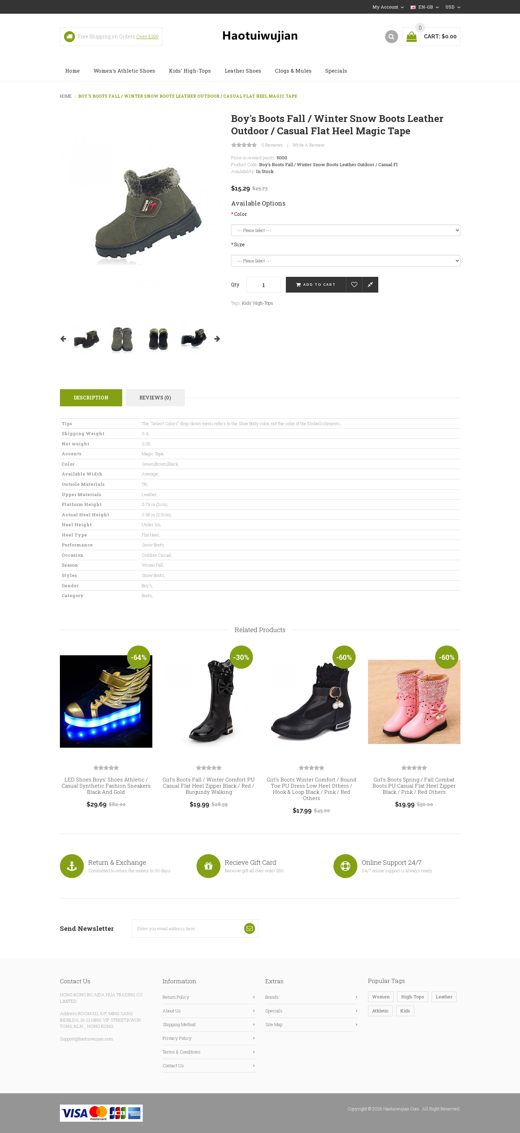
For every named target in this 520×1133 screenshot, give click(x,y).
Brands (272, 997)
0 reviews (272, 145)
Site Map (273, 1024)
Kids (405, 1011)
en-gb (424, 7)
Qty (235, 284)
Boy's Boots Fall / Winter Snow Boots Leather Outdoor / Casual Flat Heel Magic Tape (187, 96)
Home (66, 96)
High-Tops (412, 997)
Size (239, 244)
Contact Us (173, 1065)
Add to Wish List (354, 285)
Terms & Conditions (182, 1052)
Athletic (380, 1011)
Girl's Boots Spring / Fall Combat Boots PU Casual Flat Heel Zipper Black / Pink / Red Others (414, 785)
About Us (172, 1011)
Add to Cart (319, 284)
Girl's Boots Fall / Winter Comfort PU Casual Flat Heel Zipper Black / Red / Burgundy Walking (209, 785)
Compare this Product (370, 285)
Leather (444, 997)
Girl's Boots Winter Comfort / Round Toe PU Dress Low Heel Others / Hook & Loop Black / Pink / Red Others (311, 788)
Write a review (309, 145)
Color (240, 214)
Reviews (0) (155, 397)
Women (381, 997)
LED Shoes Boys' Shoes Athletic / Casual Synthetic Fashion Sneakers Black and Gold (106, 785)
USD (452, 7)
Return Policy (176, 997)
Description (91, 397)
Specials (273, 1011)
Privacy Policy (177, 1038)
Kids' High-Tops (257, 303)
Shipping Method (179, 1024)
